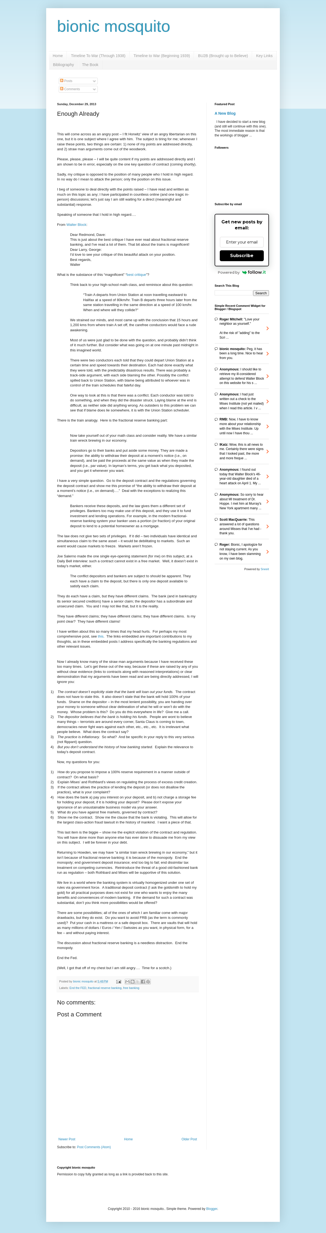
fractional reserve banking (105, 987)
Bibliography (63, 65)
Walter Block (76, 225)
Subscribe (241, 255)
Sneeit (265, 569)
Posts (66, 81)
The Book (90, 65)
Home (58, 56)
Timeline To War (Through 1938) (98, 56)
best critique (136, 275)
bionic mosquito (113, 26)
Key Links (264, 56)
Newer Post (66, 1139)
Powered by (242, 272)
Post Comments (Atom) (94, 1147)
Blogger (211, 1209)
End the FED (78, 987)
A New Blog (225, 113)
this (101, 636)
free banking (131, 987)
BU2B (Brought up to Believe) (223, 56)
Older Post (189, 1139)
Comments (70, 89)
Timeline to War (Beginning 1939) (162, 56)
